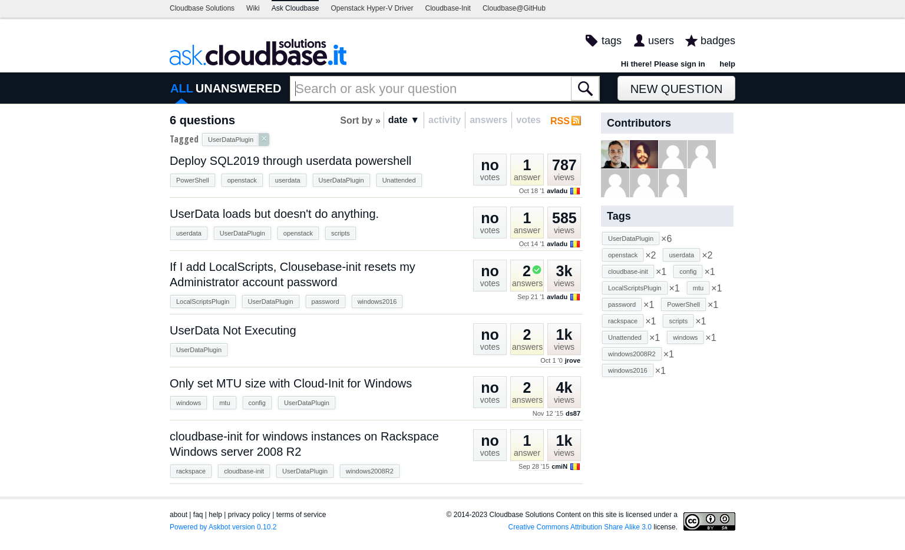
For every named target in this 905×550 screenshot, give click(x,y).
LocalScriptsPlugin (203, 301)
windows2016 (377, 301)
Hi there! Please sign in (663, 63)
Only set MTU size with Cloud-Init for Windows (291, 383)
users (661, 41)
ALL (181, 88)
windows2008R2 (370, 471)
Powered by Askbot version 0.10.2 (223, 527)
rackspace (191, 471)
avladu (557, 190)
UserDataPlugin (341, 180)
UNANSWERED (239, 88)
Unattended (399, 180)
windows (188, 402)
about (178, 515)
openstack (242, 180)
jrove (572, 360)
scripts (340, 233)
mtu (224, 402)
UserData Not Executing (233, 330)
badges (718, 41)
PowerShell (192, 180)
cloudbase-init (244, 471)
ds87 (573, 413)
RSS (560, 121)
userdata (287, 180)
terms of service (301, 515)
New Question (676, 88)
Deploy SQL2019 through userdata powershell (290, 160)
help (727, 63)
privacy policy (249, 515)
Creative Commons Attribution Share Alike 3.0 (580, 527)
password (325, 301)
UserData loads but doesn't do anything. (274, 213)
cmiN (559, 466)
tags (612, 41)
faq (198, 515)
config (257, 402)
